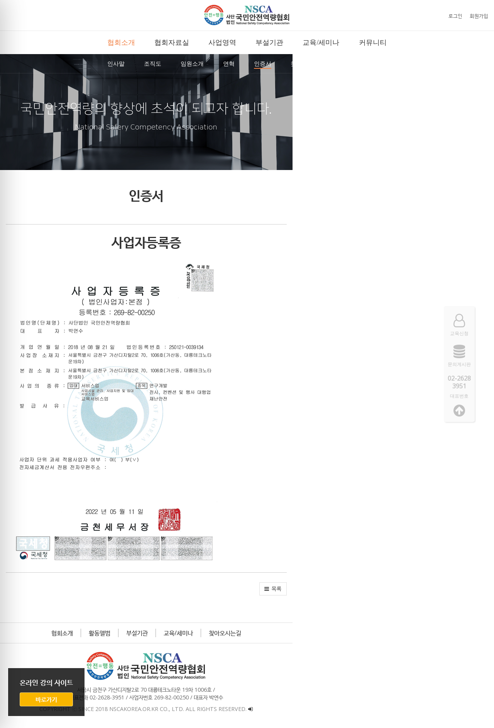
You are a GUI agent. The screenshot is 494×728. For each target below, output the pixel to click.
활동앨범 (200, 633)
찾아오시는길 (326, 633)
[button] (474, 588)
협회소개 (163, 633)
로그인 (455, 15)
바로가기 (46, 699)
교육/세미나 (279, 633)
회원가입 (479, 15)
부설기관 (238, 633)
